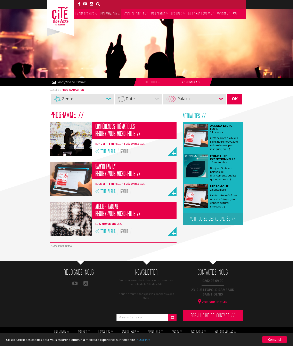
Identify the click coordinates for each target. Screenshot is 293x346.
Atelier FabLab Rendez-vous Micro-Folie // (117, 210)
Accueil (54, 89)
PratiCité (223, 14)
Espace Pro (105, 331)
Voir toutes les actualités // (212, 219)
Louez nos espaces (201, 14)
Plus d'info (143, 340)
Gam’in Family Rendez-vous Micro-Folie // (117, 170)
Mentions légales (225, 331)
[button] (82, 99)
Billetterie (153, 82)
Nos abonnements (192, 82)
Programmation (110, 14)
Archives (84, 331)
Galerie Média (130, 331)
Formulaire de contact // (212, 316)
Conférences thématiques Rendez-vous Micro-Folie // (117, 130)
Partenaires (155, 331)
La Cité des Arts (86, 14)
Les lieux (178, 14)
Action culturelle (136, 14)
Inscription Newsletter (71, 82)
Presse (177, 331)
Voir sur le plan (213, 302)
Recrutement (159, 14)
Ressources (198, 331)
